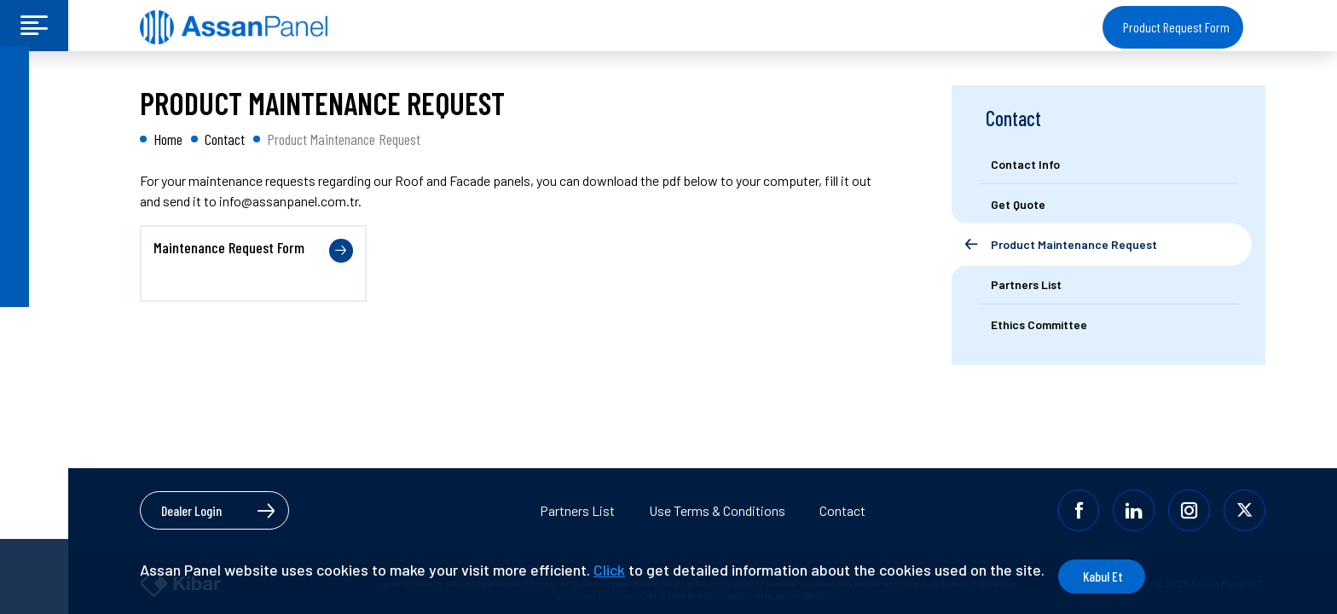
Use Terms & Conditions (717, 509)
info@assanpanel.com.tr (288, 201)
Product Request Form (1176, 27)
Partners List (577, 509)
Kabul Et (1130, 576)
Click (609, 569)
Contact (842, 509)
